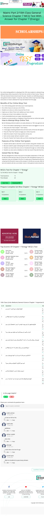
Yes (6, 397)
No (12, 397)
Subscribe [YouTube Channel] (26, 497)
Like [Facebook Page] (9, 497)
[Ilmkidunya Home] (4, 3)
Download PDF (17, 183)
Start (5, 198)
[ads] (9, 236)
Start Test (5, 183)
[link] (15, 1)
